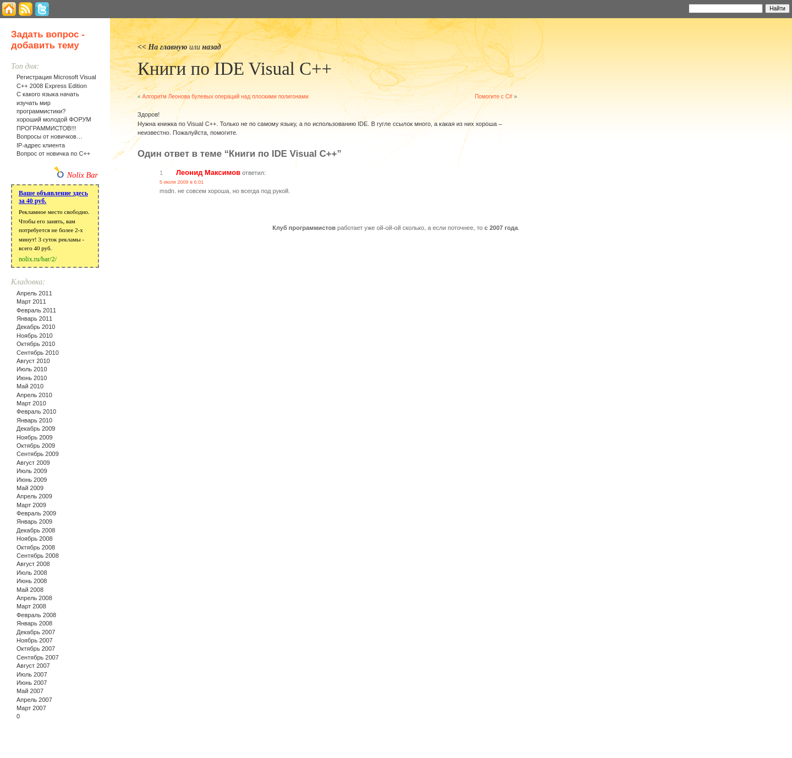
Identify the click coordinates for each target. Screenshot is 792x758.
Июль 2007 (31, 674)
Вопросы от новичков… (49, 136)
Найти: (674, 7)
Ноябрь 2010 (34, 335)
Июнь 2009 (31, 479)
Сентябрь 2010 (37, 352)
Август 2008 (33, 564)
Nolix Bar (82, 175)
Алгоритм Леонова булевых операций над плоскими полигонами (225, 97)
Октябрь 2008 (35, 547)
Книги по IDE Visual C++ (235, 69)
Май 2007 (29, 691)
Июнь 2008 (31, 581)
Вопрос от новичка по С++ (53, 153)
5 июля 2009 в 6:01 (182, 182)
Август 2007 (33, 665)
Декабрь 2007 (35, 632)
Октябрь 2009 (35, 445)
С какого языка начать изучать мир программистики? (47, 102)
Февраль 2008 (36, 615)
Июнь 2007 (31, 682)
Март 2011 (31, 301)
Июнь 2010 (31, 378)
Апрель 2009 (34, 496)
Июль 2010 (31, 369)
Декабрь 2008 (35, 530)
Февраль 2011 (36, 310)
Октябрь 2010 (35, 343)
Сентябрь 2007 (37, 657)
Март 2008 (31, 606)
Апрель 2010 (34, 395)
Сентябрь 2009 (37, 454)
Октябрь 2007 (35, 648)
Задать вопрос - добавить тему (48, 40)
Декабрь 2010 (35, 326)
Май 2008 (29, 589)
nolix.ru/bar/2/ (38, 259)
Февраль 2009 (36, 513)
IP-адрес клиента (40, 145)
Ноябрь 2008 (34, 538)
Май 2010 (29, 386)
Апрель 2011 (34, 293)
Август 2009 (33, 462)
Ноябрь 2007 (34, 640)
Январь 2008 (34, 623)
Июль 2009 (31, 471)
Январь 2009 (34, 521)
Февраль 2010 (36, 411)
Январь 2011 (34, 318)
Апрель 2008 (34, 598)
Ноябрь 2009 (34, 437)
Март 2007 (31, 708)
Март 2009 (31, 505)
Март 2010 (31, 403)
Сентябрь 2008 (37, 555)
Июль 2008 (31, 572)
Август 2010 (33, 361)
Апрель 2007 (34, 699)
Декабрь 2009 (35, 428)
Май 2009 (29, 488)
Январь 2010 (34, 420)
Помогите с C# (493, 97)
